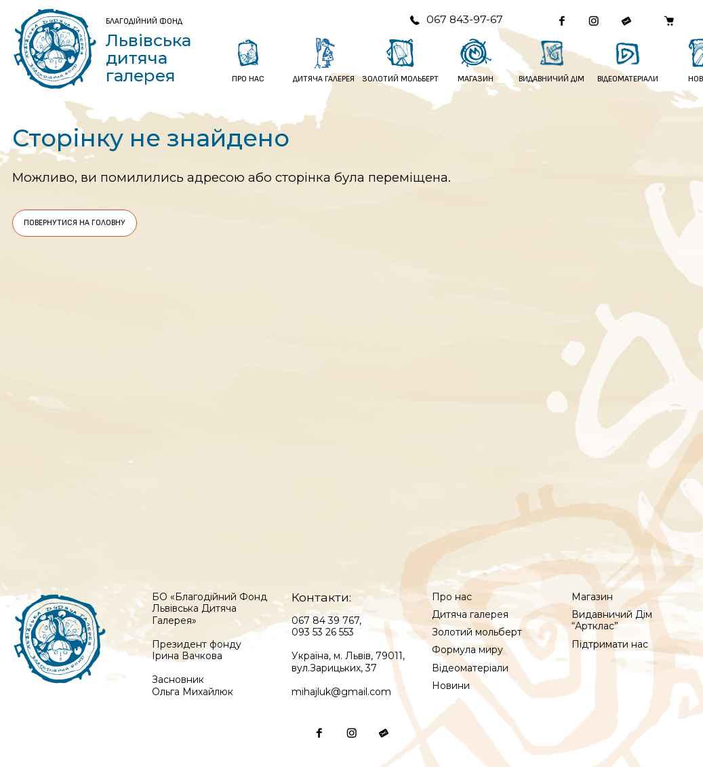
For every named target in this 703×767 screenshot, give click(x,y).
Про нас (452, 597)
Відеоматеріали (470, 668)
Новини (451, 686)
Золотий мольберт (477, 632)
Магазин (592, 597)
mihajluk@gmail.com (341, 692)
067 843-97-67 (456, 19)
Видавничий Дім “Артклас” (611, 620)
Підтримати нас (609, 644)
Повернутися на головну (74, 223)
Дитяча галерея (470, 614)
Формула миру (467, 650)
